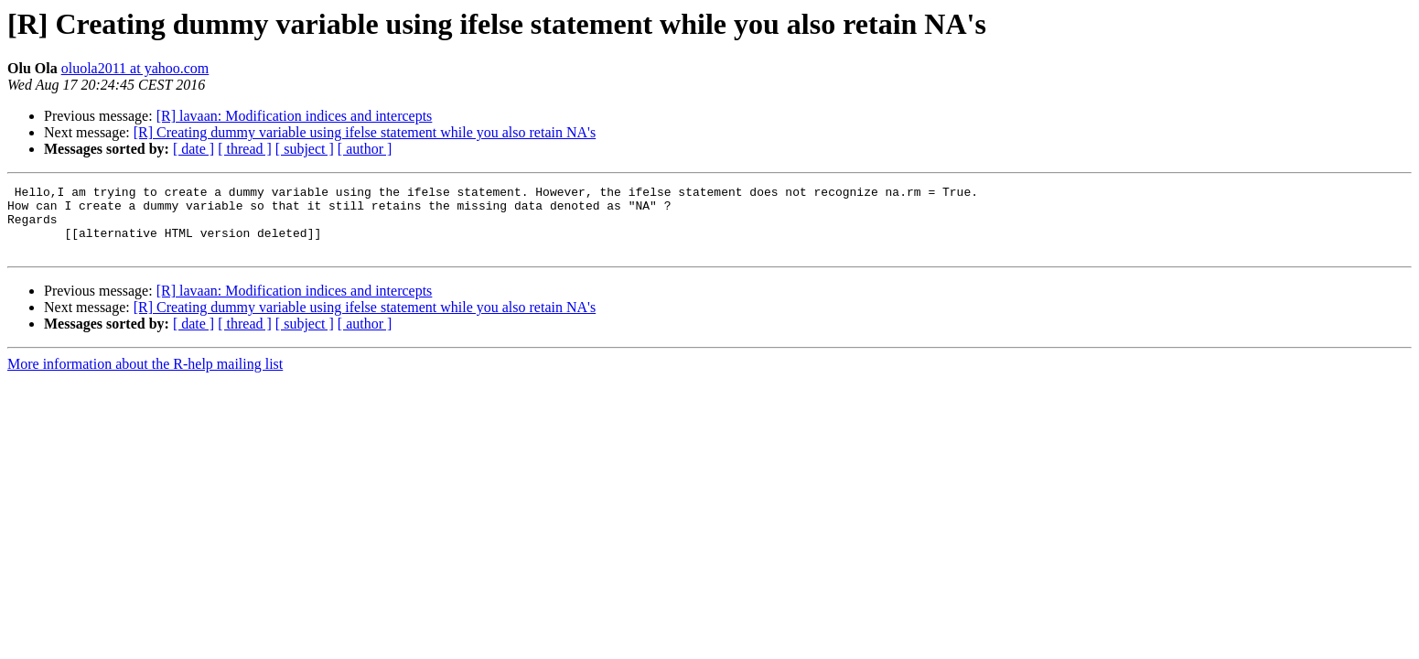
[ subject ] (304, 149)
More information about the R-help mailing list (145, 377)
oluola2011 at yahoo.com (135, 68)
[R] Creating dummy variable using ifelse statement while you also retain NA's (365, 132)
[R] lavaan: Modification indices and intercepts (294, 116)
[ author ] (365, 149)
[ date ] (193, 149)
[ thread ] (245, 149)
